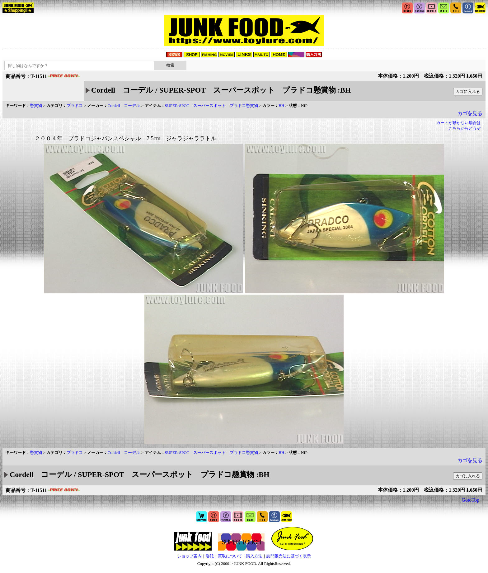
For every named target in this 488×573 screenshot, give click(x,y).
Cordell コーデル (123, 105)
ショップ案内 (189, 556)
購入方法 (254, 556)
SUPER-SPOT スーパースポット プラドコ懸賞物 (211, 105)
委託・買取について (224, 556)
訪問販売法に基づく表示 (288, 556)
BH (281, 105)
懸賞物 (36, 105)
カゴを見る (470, 113)
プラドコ (75, 105)
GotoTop (470, 500)
